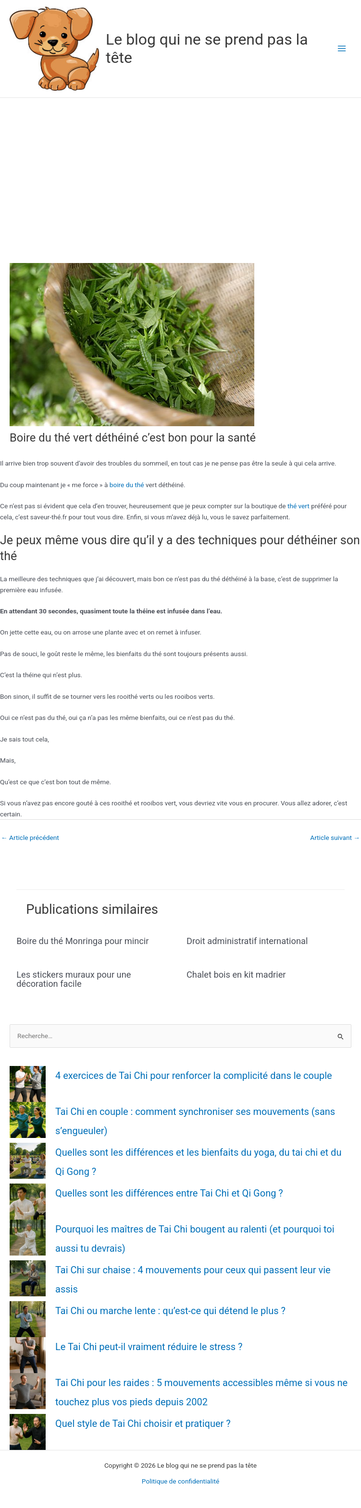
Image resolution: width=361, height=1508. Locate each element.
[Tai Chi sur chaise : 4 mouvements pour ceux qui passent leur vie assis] (28, 1278)
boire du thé (127, 485)
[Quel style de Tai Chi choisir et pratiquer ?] (28, 1432)
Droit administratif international (247, 941)
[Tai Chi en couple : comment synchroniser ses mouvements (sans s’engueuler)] (28, 1120)
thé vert (298, 506)
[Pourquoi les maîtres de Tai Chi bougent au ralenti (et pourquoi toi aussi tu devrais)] (28, 1238)
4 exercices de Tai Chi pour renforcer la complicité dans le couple (193, 1075)
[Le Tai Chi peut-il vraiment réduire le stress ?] (28, 1355)
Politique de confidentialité (180, 1481)
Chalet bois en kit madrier (236, 974)
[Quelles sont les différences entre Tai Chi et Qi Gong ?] (28, 1202)
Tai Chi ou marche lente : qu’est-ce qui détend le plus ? (170, 1311)
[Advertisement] (180, 170)
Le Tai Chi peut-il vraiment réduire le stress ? (149, 1346)
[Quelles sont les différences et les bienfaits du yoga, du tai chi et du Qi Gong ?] (28, 1161)
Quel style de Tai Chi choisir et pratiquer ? (143, 1423)
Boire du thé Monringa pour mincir (82, 941)
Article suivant (335, 837)
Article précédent (30, 837)
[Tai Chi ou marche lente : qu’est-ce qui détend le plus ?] (28, 1319)
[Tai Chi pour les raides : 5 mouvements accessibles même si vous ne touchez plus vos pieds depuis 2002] (28, 1391)
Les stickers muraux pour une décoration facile (73, 978)
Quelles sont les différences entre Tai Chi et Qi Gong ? (169, 1193)
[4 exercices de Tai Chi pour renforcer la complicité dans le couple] (28, 1084)
